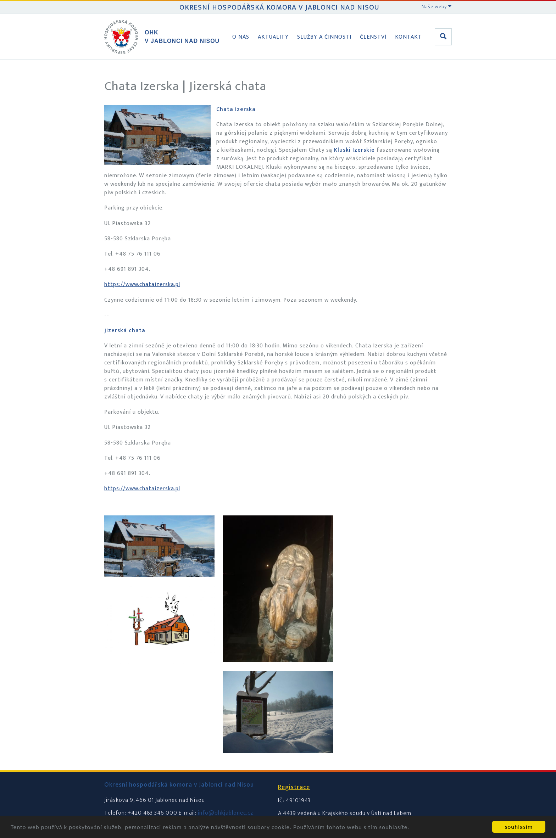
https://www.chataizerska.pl (142, 284)
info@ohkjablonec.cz (225, 813)
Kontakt (408, 37)
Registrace (294, 787)
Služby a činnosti (324, 37)
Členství (373, 37)
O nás (240, 37)
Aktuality (273, 37)
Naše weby (437, 6)
